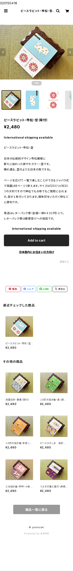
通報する (64, 261)
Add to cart (36, 240)
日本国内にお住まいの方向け (36, 252)
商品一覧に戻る (36, 510)
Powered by (36, 533)
